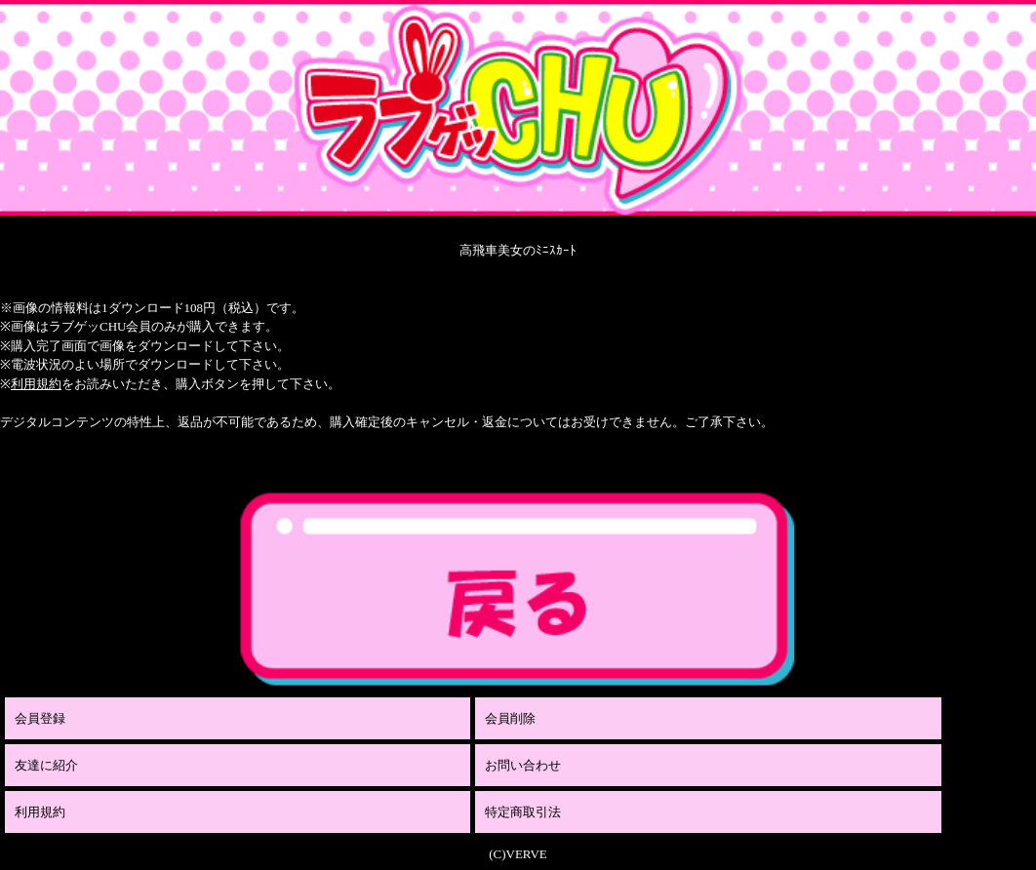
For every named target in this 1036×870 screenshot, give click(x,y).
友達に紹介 (46, 765)
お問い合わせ (523, 765)
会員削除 (510, 718)
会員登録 (40, 718)
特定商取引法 (523, 812)
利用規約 (36, 383)
